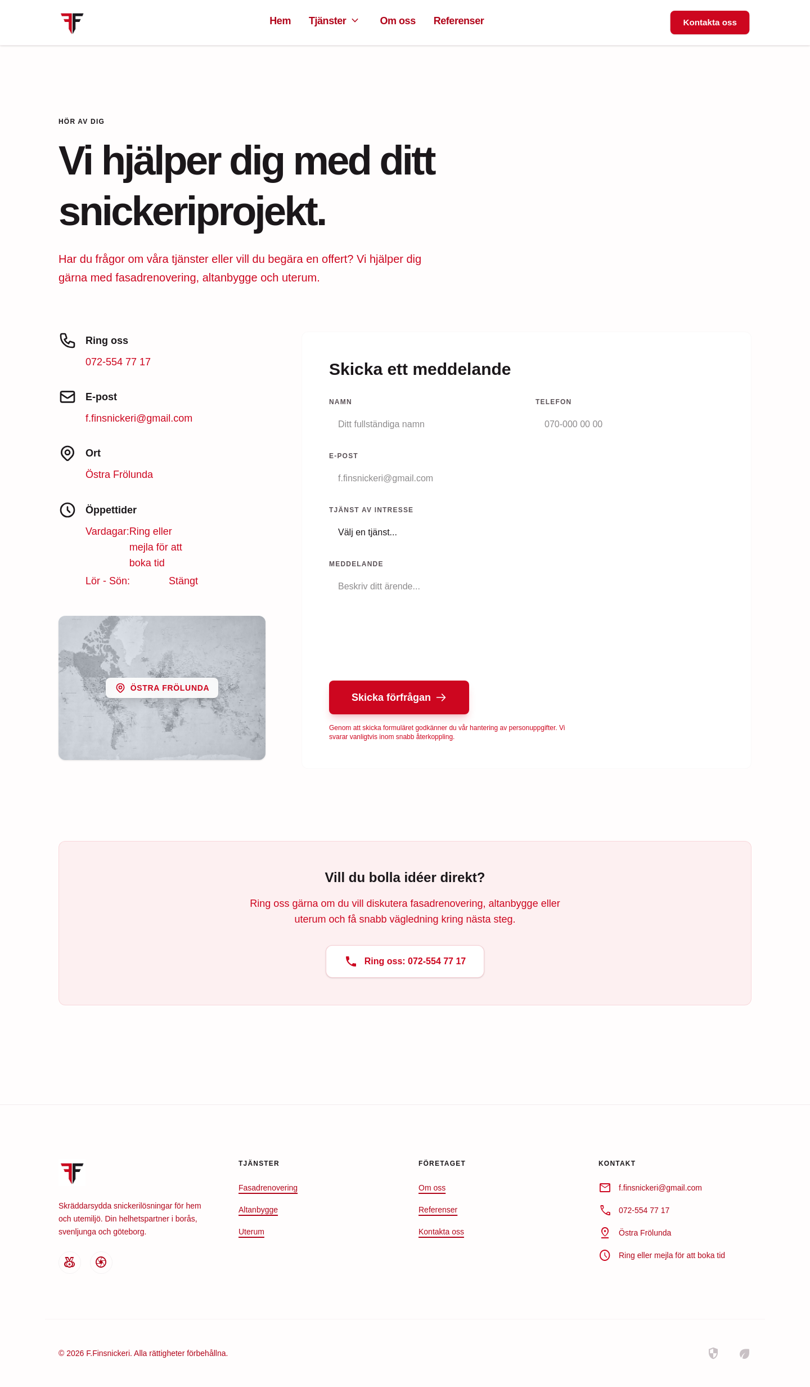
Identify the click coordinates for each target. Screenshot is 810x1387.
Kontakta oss (709, 21)
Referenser (459, 20)
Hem (280, 20)
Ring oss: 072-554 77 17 (405, 961)
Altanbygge (258, 1209)
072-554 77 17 (118, 362)
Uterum (251, 1231)
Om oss (397, 20)
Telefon (554, 402)
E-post (343, 456)
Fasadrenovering (268, 1187)
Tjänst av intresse (371, 510)
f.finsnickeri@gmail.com (139, 418)
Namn (340, 402)
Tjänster (335, 21)
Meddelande (356, 564)
